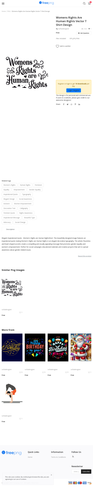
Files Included (61, 38)
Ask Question (83, 33)
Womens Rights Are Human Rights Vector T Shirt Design (12, 307)
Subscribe (86, 471)
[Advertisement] (27, 32)
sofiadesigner (63, 29)
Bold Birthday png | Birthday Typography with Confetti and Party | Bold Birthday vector (35, 367)
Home (4, 11)
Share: (58, 104)
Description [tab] (10, 229)
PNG (8, 11)
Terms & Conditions (58, 457)
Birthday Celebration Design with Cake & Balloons (58, 367)
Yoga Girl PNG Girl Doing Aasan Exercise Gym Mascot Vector (12, 413)
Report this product (84, 256)
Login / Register (73, 90)
